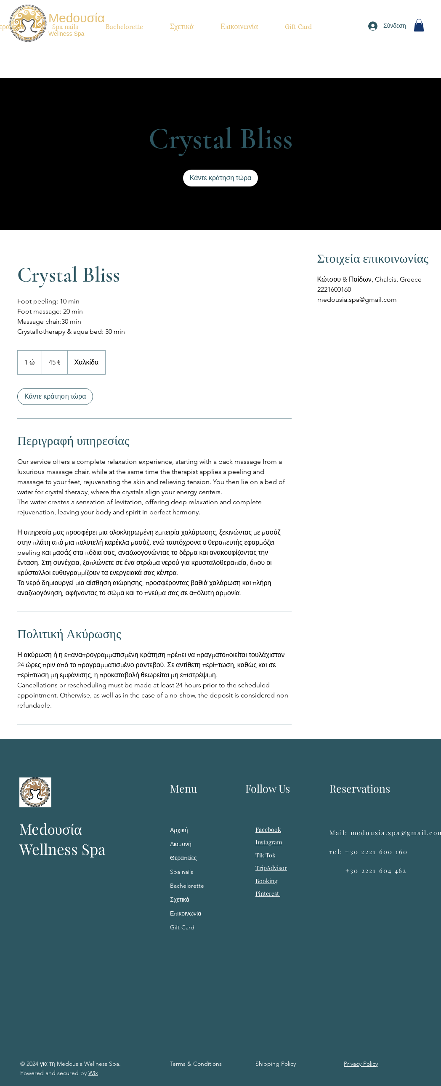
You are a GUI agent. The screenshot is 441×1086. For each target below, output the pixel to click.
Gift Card (182, 927)
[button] (419, 25)
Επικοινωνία (185, 913)
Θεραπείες (183, 858)
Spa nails (181, 872)
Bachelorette (187, 885)
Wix (93, 1073)
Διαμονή (180, 844)
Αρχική (179, 830)
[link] (220, 178)
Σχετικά (179, 899)
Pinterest (267, 893)
